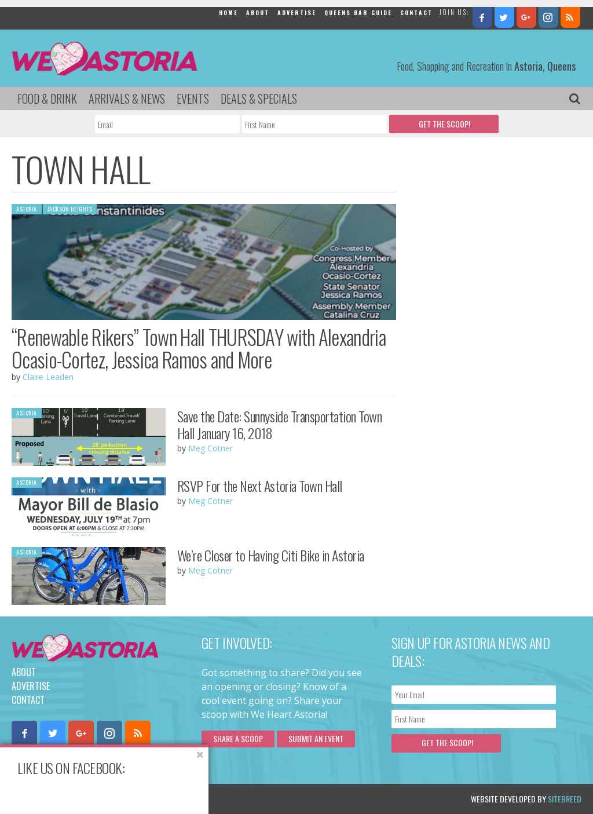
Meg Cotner (210, 448)
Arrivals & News (127, 98)
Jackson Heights (70, 209)
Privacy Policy (129, 799)
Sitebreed (564, 799)
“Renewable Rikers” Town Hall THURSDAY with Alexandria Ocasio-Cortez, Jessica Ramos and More (199, 348)
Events (193, 98)
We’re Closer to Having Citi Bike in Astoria (270, 555)
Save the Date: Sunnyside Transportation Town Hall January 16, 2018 (279, 424)
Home (228, 12)
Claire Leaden (48, 376)
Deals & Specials (259, 98)
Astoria (26, 209)
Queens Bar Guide (358, 12)
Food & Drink (47, 98)
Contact (416, 12)
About (257, 12)
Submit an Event (315, 738)
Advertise (296, 12)
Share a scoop (238, 738)
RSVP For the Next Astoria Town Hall (259, 485)
